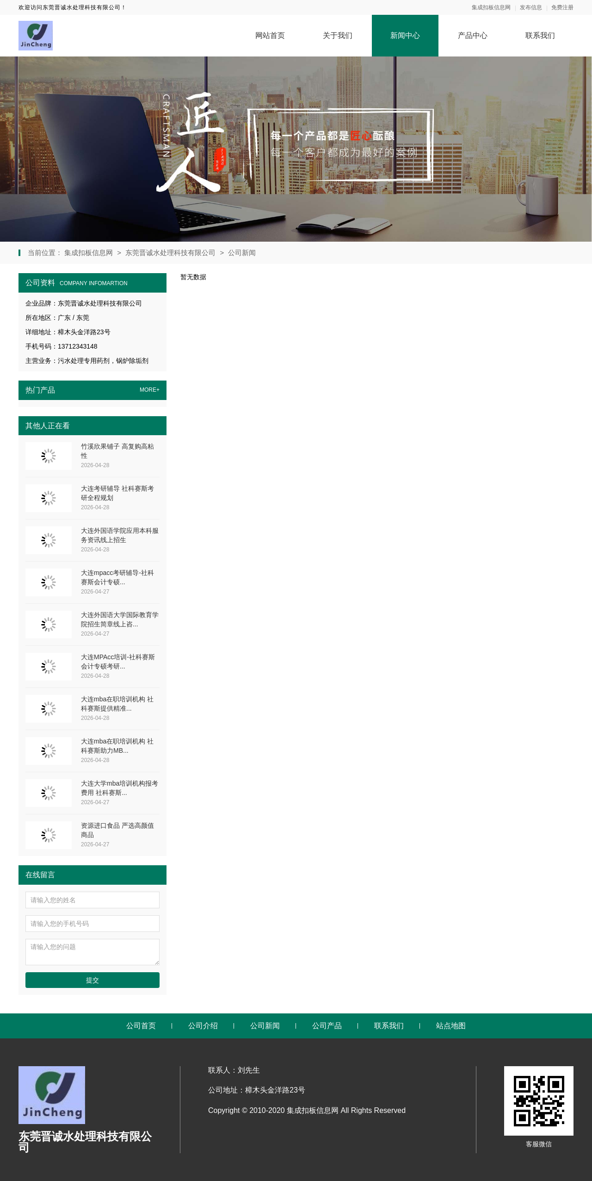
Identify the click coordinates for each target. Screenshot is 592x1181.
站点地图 (451, 1026)
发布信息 (531, 7)
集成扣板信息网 (491, 7)
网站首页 (270, 35)
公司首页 (141, 1026)
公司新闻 (242, 252)
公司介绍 (203, 1026)
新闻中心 (405, 35)
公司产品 (327, 1026)
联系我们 (540, 35)
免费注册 (562, 7)
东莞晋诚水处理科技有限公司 (170, 252)
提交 (92, 980)
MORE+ (150, 390)
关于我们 (337, 35)
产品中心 (472, 35)
